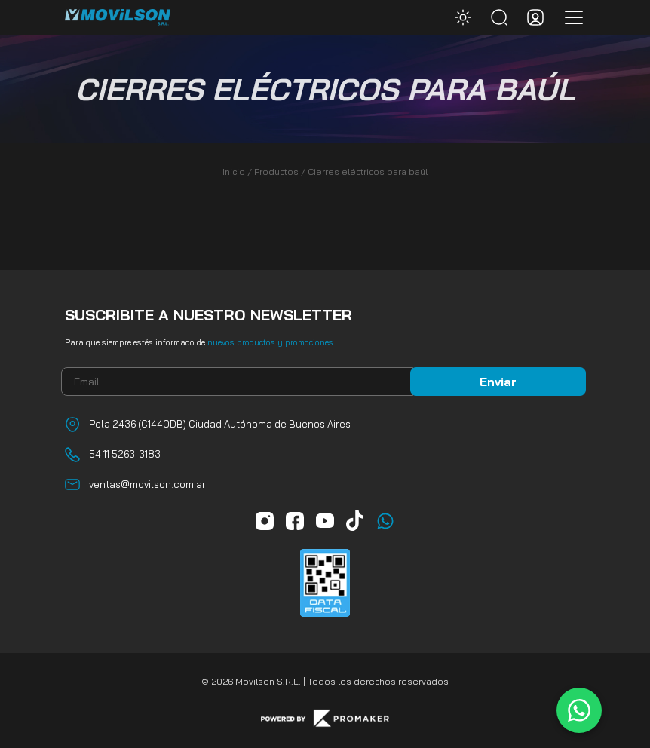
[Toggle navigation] (569, 17)
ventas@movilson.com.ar (147, 484)
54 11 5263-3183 (125, 454)
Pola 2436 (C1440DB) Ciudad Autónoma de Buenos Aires (220, 424)
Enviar (498, 381)
